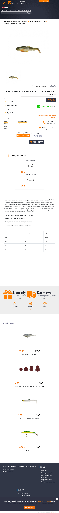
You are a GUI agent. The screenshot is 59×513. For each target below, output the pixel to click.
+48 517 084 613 (6, 10)
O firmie (44, 477)
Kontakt (43, 470)
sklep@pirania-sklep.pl (23, 10)
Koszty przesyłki (46, 473)
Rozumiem (29, 507)
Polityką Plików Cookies (44, 501)
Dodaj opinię (24, 135)
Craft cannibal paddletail (35, 21)
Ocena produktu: (36, 134)
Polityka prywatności (48, 482)
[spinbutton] (22, 142)
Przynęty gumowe (15, 21)
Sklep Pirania (7, 21)
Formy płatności (46, 475)
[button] (55, 2)
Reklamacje (24, 493)
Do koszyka (36, 142)
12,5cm (44, 21)
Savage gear (25, 21)
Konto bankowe (25, 495)
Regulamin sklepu (47, 479)
